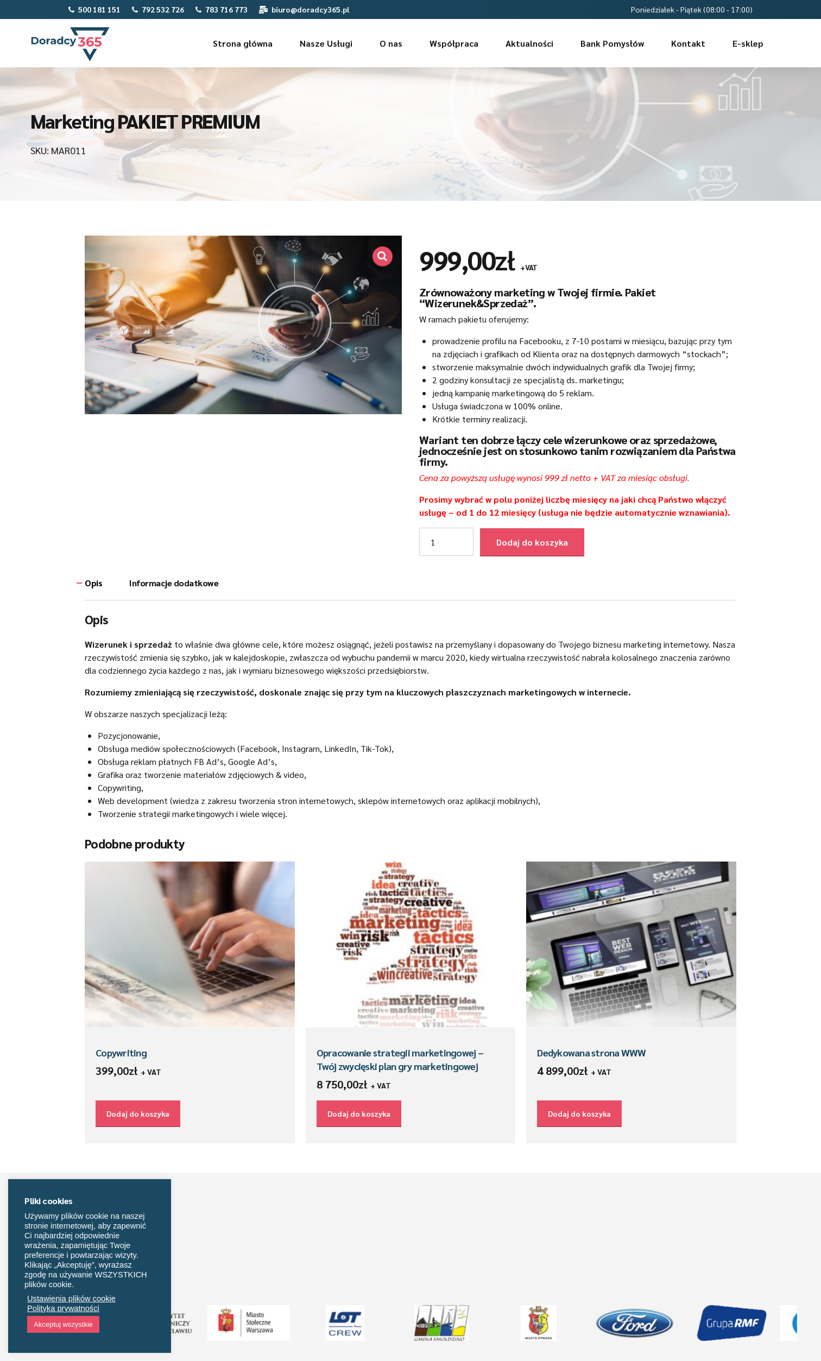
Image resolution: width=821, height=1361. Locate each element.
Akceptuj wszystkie (63, 1324)
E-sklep (747, 43)
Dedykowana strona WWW (591, 1052)
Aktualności (529, 43)
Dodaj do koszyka (532, 542)
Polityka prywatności (63, 1308)
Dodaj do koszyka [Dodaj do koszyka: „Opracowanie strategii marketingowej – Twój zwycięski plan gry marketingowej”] (358, 1113)
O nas (391, 43)
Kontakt (688, 43)
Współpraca (454, 43)
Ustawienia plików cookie (71, 1298)
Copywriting (121, 1052)
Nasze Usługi (326, 43)
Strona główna (243, 43)
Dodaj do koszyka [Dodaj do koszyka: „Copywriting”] (137, 1113)
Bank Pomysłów (612, 43)
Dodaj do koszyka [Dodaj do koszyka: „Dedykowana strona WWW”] (579, 1113)
